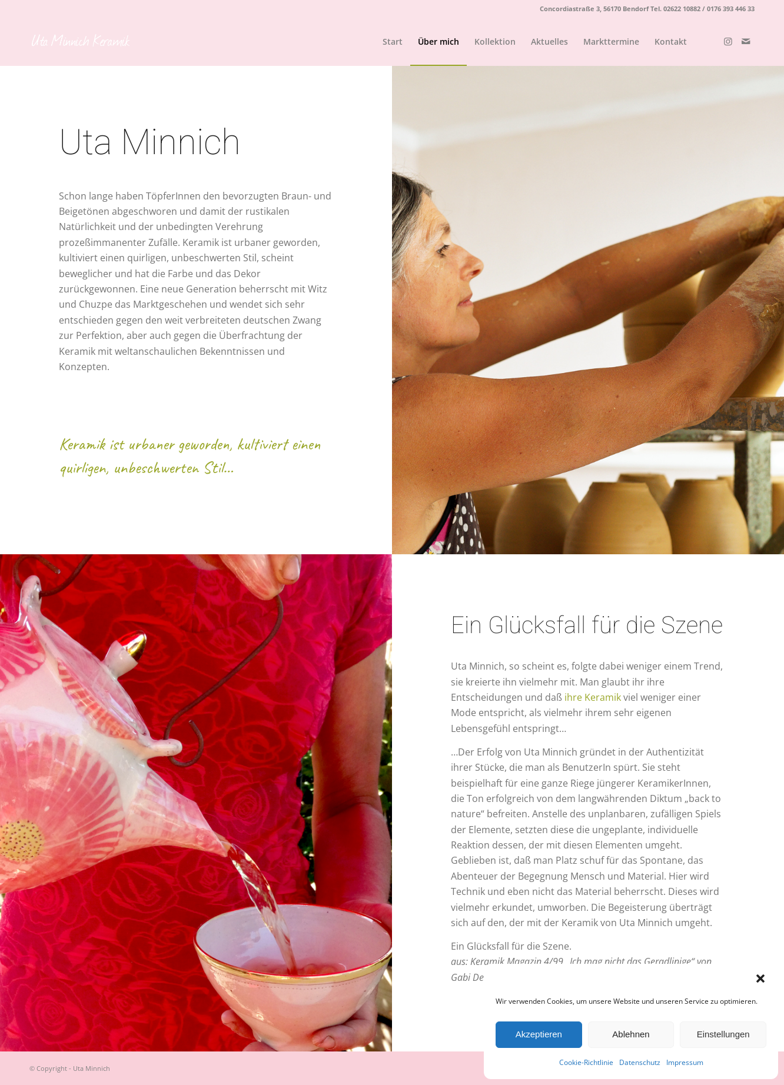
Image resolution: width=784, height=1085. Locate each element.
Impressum (684, 1062)
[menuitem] (392, 41)
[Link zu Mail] (746, 41)
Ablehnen (630, 1034)
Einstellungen (723, 1034)
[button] (760, 978)
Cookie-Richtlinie (586, 1062)
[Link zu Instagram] (728, 41)
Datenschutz (639, 1062)
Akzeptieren (539, 1034)
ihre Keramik (592, 697)
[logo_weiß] (80, 41)
